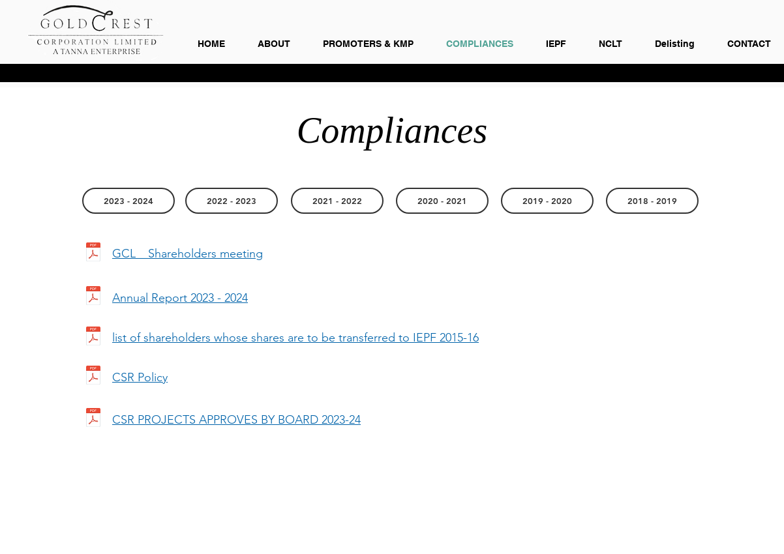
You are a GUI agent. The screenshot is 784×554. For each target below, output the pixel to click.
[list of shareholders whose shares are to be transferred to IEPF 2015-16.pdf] (93, 338)
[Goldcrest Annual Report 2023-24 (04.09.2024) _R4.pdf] (93, 297)
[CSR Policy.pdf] (93, 377)
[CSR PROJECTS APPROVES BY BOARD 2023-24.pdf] (93, 419)
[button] (442, 201)
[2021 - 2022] (337, 201)
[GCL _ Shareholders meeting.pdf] (93, 253)
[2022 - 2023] (231, 201)
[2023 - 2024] (128, 201)
